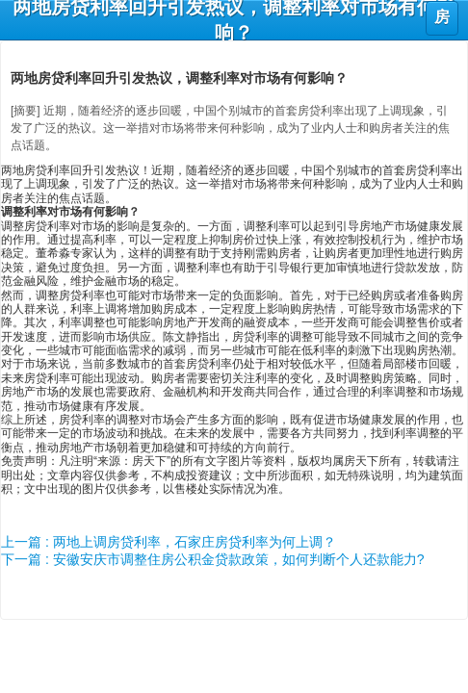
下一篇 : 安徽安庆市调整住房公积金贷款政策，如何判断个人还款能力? (212, 559)
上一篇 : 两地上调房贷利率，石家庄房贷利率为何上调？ (168, 542)
